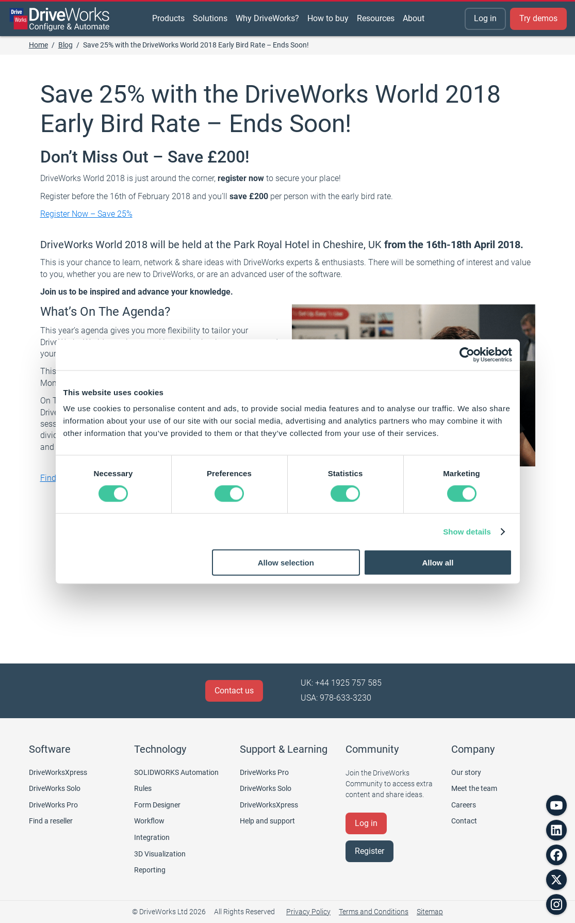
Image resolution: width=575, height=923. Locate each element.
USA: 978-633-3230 (336, 698)
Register (369, 851)
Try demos (538, 18)
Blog (65, 45)
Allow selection (286, 562)
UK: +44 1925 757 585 (341, 683)
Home (38, 45)
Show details (467, 531)
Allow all (438, 562)
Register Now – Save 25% (86, 214)
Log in (485, 18)
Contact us (234, 690)
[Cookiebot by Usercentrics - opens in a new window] (467, 354)
